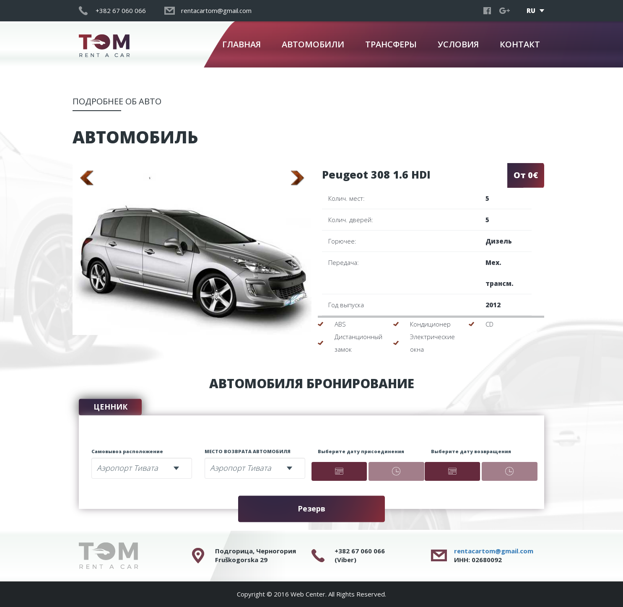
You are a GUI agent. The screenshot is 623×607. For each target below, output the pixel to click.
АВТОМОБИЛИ (313, 44)
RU (531, 10)
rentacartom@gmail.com (493, 551)
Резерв (311, 508)
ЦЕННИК (110, 407)
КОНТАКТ (520, 44)
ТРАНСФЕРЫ (391, 44)
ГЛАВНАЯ (241, 44)
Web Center (308, 594)
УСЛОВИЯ (458, 44)
